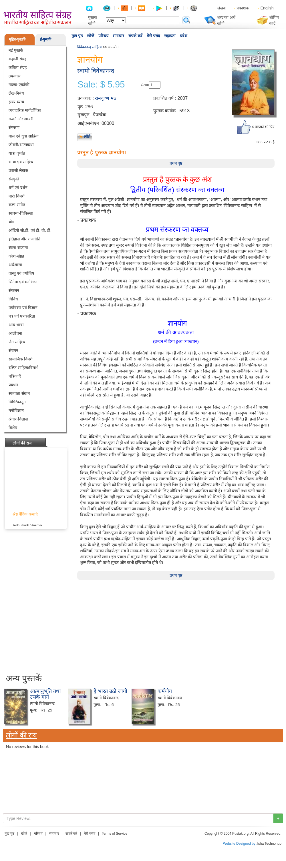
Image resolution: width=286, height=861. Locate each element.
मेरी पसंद (153, 35)
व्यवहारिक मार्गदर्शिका (25, 110)
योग (11, 222)
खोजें (90, 35)
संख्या (145, 85)
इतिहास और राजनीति (24, 239)
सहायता (170, 35)
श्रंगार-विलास (18, 419)
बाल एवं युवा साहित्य (24, 136)
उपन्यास (14, 76)
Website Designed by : (240, 844)
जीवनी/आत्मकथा (21, 144)
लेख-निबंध (16, 93)
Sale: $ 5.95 (101, 84)
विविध (13, 299)
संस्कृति (14, 179)
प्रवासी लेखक (18, 170)
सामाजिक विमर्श (21, 359)
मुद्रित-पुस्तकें (17, 39)
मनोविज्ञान (16, 410)
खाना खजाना (18, 247)
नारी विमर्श (17, 196)
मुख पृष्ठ (77, 35)
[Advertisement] (140, 620)
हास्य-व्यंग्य (16, 101)
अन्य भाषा (16, 324)
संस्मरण (14, 127)
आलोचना (15, 333)
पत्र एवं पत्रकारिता (22, 316)
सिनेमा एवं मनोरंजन (23, 282)
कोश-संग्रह (16, 256)
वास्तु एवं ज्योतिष (21, 273)
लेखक (221, 8)
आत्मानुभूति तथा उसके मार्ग (45, 694)
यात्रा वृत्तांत (17, 153)
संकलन (14, 290)
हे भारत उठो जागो (110, 691)
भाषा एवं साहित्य (21, 162)
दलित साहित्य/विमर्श (23, 367)
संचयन (13, 350)
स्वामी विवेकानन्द (95, 70)
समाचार (118, 35)
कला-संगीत (17, 204)
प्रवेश (183, 35)
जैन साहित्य (17, 342)
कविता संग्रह (18, 67)
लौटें (87, 136)
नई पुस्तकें (16, 50)
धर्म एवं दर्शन (18, 187)
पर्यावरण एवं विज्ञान (23, 307)
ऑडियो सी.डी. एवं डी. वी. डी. (30, 230)
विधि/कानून (17, 402)
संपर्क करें (135, 35)
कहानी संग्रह (17, 59)
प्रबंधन (13, 384)
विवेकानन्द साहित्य (89, 47)
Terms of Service (114, 834)
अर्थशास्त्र (15, 264)
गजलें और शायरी (21, 119)
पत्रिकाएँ (15, 376)
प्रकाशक (243, 8)
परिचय (103, 35)
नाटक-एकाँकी (19, 84)
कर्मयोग (165, 691)
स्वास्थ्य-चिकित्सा (21, 213)
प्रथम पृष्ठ (176, 163)
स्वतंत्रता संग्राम (19, 393)
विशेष (13, 427)
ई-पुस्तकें (45, 39)
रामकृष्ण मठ (105, 98)
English (267, 8)
